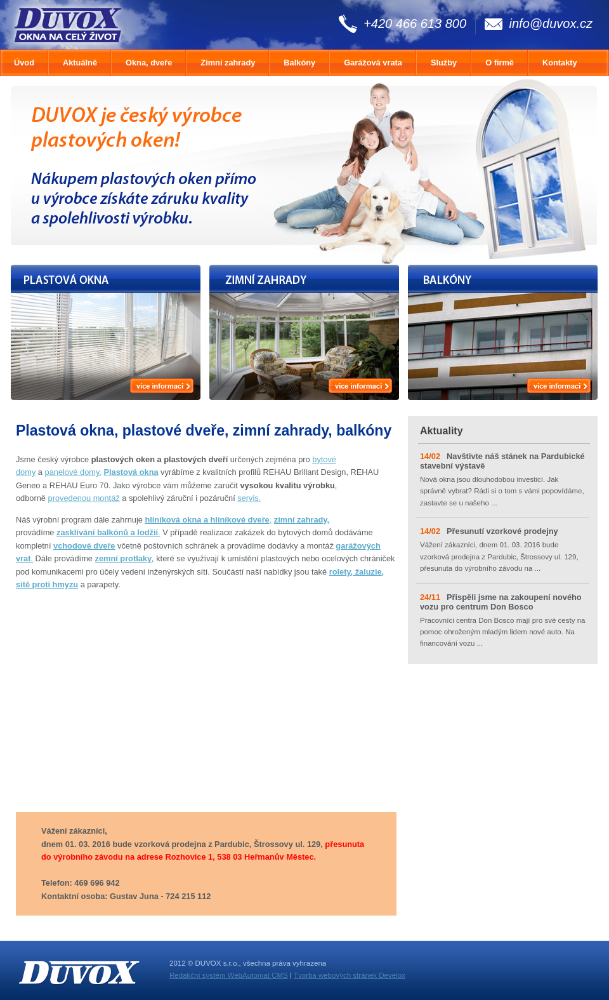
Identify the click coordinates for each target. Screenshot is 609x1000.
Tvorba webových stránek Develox (349, 975)
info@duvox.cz (551, 23)
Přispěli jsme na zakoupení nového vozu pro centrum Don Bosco (501, 601)
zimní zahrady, (301, 519)
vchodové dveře (84, 545)
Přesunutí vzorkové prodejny (502, 531)
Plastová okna (131, 472)
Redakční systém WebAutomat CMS (228, 975)
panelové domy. (73, 472)
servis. (249, 498)
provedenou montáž (84, 498)
